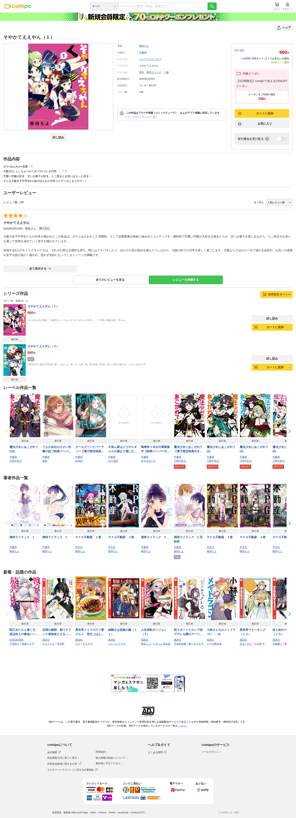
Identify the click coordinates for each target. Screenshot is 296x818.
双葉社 (210, 639)
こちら (182, 725)
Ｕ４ (77, 643)
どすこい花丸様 (161, 643)
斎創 (44, 460)
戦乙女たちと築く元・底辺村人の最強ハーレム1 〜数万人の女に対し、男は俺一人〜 (24, 632)
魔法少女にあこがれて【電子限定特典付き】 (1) (188, 449)
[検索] (212, 6)
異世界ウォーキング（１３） (253, 632)
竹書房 (143, 52)
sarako (79, 460)
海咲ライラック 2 (54, 537)
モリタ (86, 643)
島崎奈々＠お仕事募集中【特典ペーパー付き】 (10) (155, 449)
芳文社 (79, 547)
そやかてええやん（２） (43, 346)
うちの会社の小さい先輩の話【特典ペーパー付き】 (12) (56, 449)
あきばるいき (148, 460)
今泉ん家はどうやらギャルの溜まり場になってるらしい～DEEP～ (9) (122, 449)
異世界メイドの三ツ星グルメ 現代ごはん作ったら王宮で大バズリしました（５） (89, 632)
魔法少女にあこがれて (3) (254, 449)
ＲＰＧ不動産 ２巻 (121, 537)
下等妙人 (14, 643)
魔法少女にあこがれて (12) (23, 449)
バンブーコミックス (150, 59)
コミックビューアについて (141, 117)
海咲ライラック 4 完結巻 (188, 539)
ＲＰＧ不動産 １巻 (88, 537)
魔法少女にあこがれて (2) (221, 449)
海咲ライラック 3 (153, 537)
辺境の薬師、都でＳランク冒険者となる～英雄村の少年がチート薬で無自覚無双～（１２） (56, 632)
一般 (166, 72)
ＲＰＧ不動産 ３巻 (220, 537)
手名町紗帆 (180, 643)
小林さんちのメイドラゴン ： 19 (221, 632)
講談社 (46, 639)
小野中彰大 (15, 460)
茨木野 (60, 643)
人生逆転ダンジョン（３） (154, 632)
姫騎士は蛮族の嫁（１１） (122, 632)
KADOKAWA (16, 639)
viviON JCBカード (255, 58)
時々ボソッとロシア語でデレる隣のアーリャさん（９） (188, 632)
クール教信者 (214, 643)
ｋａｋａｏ (48, 643)
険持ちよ (144, 45)
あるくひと (246, 643)
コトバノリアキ (116, 643)
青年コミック (154, 72)
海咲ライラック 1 (21, 537)
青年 (141, 72)
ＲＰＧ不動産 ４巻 (253, 537)
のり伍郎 (113, 460)
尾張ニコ (146, 643)
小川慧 (258, 643)
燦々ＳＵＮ (194, 643)
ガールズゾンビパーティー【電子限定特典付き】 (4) (89, 449)
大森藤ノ (277, 643)
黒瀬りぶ (26, 643)
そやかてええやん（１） (43, 306)
